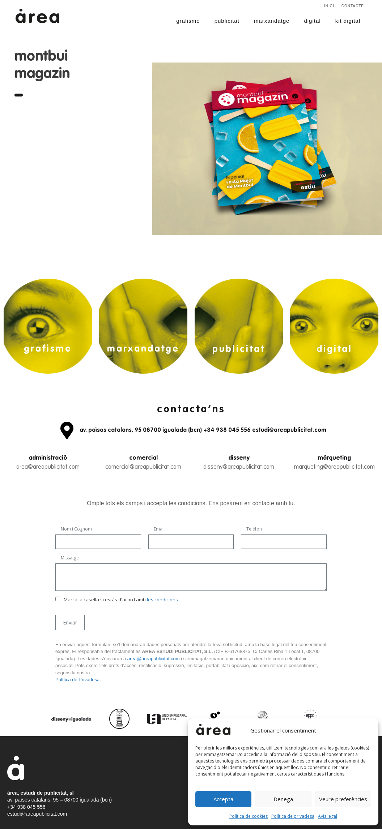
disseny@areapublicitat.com (238, 467)
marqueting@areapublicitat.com (334, 467)
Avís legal (327, 816)
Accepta (223, 799)
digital (312, 21)
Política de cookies (248, 816)
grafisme (188, 21)
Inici (329, 6)
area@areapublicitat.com (48, 467)
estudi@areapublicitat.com (37, 814)
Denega (283, 799)
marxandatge (272, 21)
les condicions (162, 599)
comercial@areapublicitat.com (143, 467)
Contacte (352, 6)
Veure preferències (343, 799)
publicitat (227, 21)
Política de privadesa (292, 816)
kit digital (347, 21)
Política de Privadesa (77, 679)
